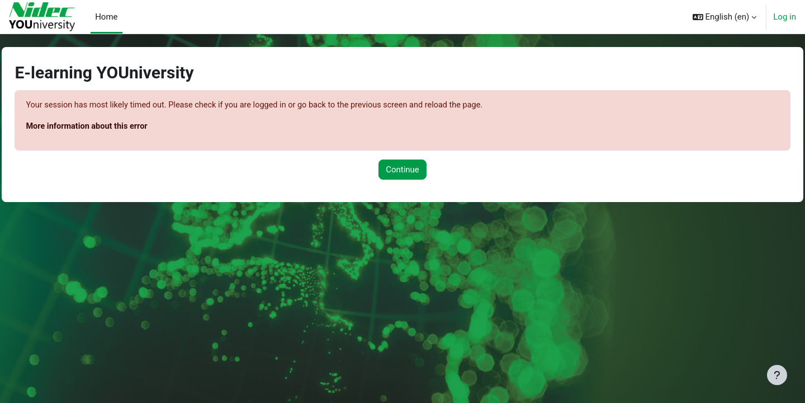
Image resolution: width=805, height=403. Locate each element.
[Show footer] (777, 375)
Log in (784, 17)
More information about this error (114, 127)
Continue (402, 170)
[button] (724, 17)
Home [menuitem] (106, 17)
